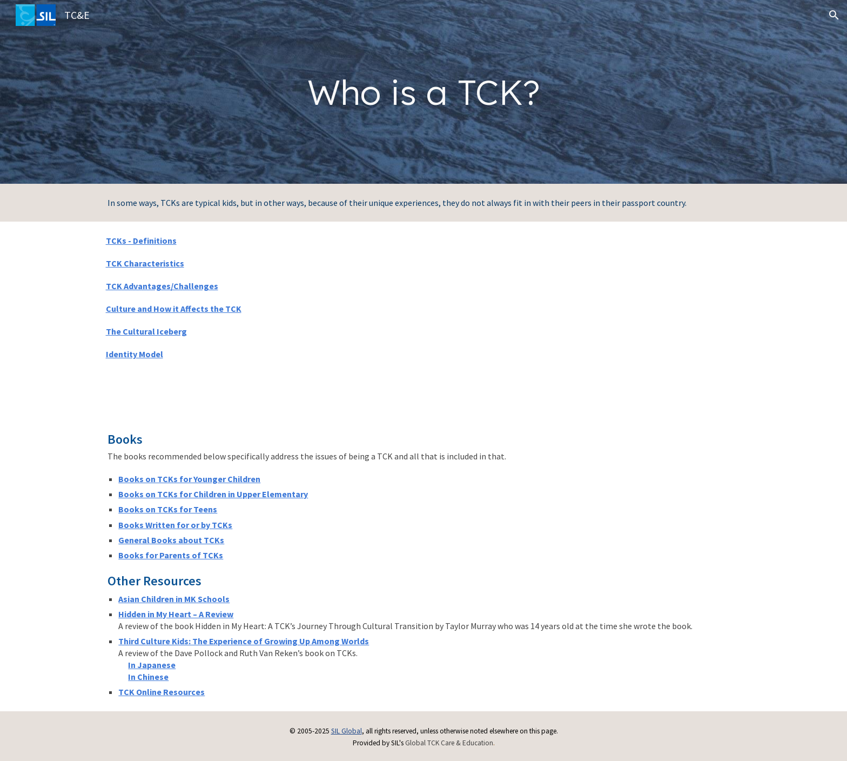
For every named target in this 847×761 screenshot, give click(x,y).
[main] (423, 92)
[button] (834, 15)
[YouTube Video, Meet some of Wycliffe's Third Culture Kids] (586, 319)
